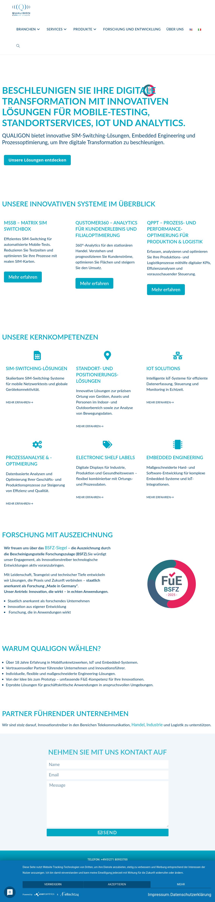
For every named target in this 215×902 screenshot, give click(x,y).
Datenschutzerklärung (193, 894)
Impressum (163, 894)
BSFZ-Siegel (55, 547)
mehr (183, 886)
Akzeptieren (117, 886)
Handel (137, 724)
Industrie (152, 724)
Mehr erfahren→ (21, 402)
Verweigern (50, 886)
